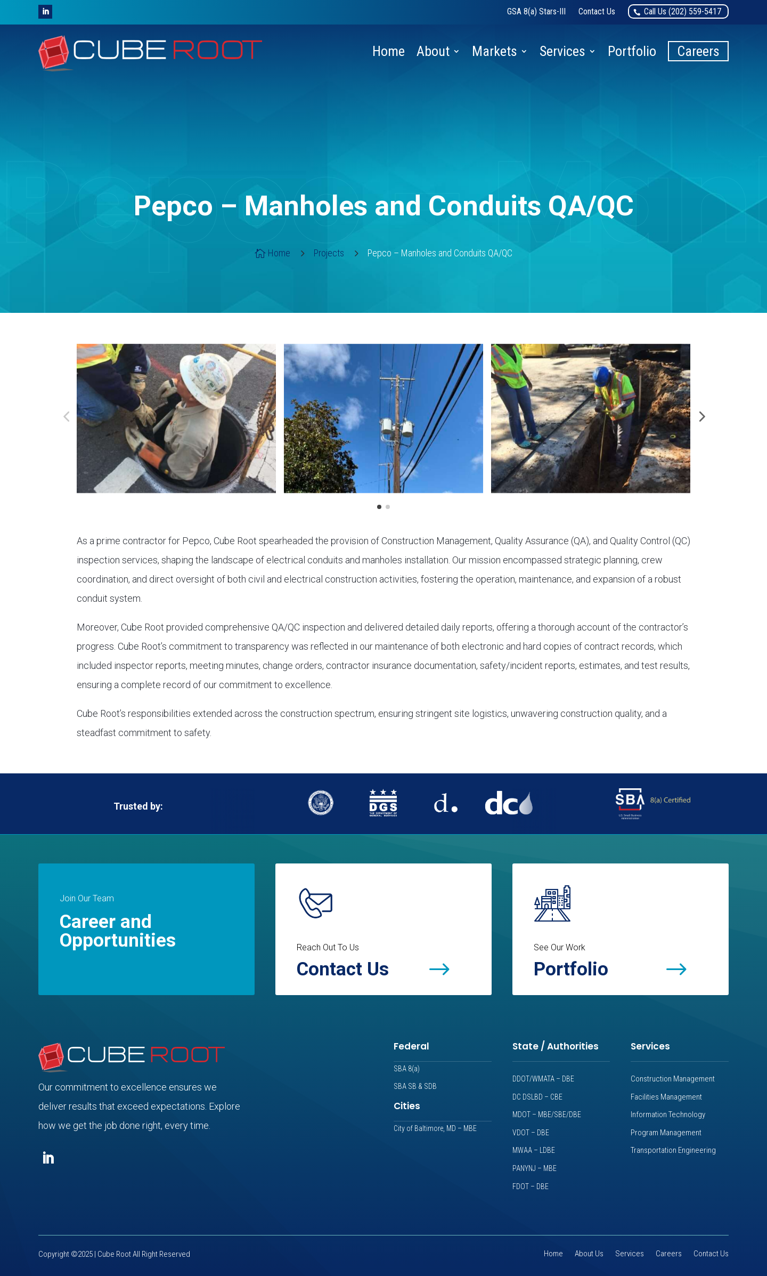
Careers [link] (698, 51)
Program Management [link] (666, 1132)
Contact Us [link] (711, 1254)
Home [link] (388, 51)
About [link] (433, 51)
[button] (45, 12)
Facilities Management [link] (666, 1097)
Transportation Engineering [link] (673, 1150)
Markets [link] (494, 51)
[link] (536, 11)
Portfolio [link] (632, 51)
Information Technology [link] (668, 1114)
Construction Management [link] (673, 1079)
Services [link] (562, 51)
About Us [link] (589, 1254)
